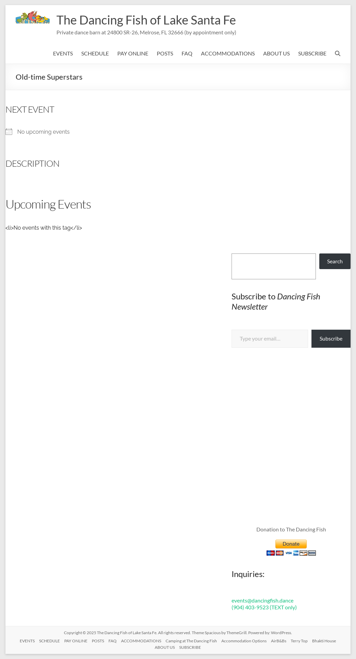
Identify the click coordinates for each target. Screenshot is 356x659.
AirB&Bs (278, 640)
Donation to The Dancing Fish (291, 529)
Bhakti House (324, 640)
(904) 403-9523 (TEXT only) (264, 607)
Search (335, 261)
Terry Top (299, 640)
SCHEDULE (95, 53)
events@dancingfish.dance (262, 600)
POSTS (165, 53)
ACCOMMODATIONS (228, 53)
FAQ (187, 53)
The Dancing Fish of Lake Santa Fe (146, 19)
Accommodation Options (244, 640)
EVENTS (63, 53)
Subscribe (331, 338)
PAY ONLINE (132, 53)
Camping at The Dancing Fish (191, 640)
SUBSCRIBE (312, 53)
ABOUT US (276, 53)
